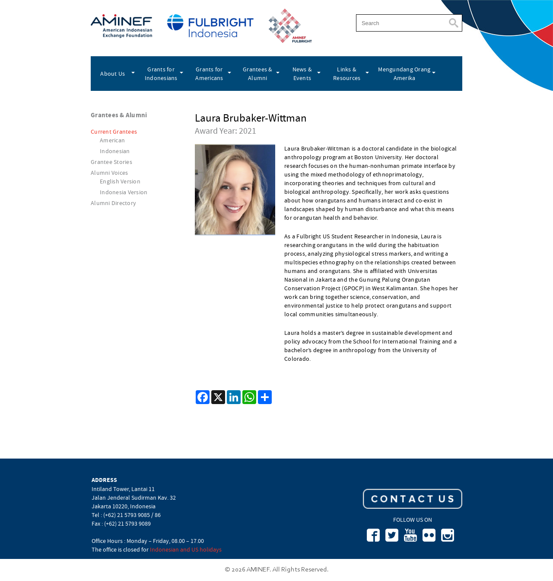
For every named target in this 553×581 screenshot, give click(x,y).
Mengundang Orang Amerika (404, 73)
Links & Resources (346, 73)
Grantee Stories (111, 162)
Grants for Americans (209, 73)
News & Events (302, 73)
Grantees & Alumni (258, 73)
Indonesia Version (123, 192)
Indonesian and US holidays (186, 549)
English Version (120, 181)
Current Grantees (114, 131)
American (112, 140)
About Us (112, 73)
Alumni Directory (113, 203)
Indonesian (115, 151)
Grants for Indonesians (161, 73)
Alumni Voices (109, 173)
